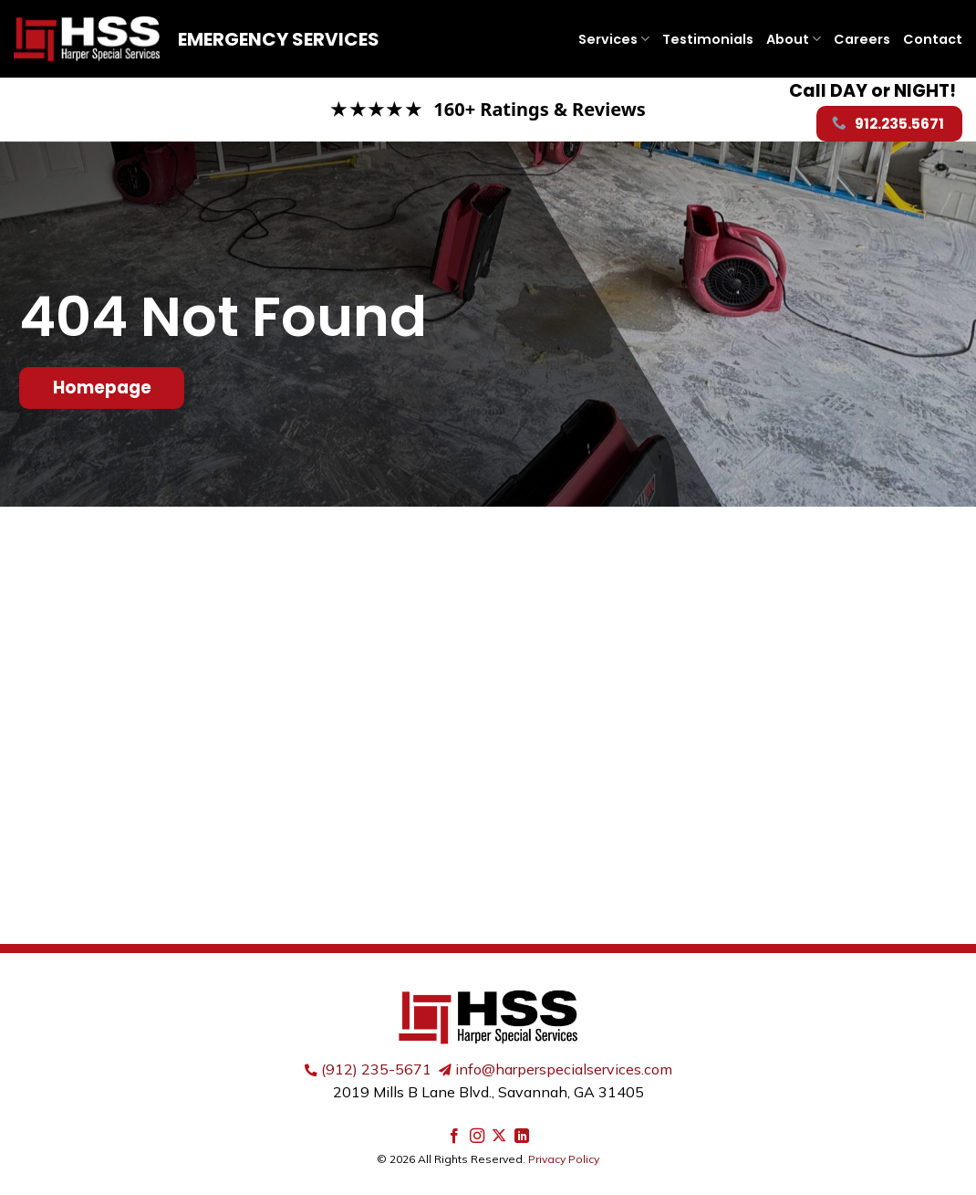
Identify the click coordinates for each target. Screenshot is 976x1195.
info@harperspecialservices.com (563, 1069)
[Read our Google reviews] (487, 109)
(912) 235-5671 (376, 1069)
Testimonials (707, 39)
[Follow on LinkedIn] (521, 1136)
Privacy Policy (563, 1159)
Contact (932, 39)
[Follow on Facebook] (454, 1136)
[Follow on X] (499, 1136)
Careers (862, 39)
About (793, 39)
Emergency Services (278, 39)
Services (613, 39)
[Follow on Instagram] (477, 1136)
